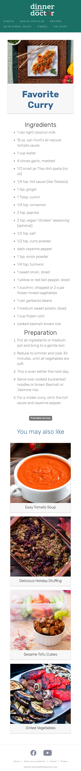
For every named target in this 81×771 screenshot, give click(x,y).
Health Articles (32, 21)
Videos (42, 26)
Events (9, 21)
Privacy (64, 761)
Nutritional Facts (17, 26)
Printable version (40, 418)
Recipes (56, 21)
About (16, 761)
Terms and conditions (34, 761)
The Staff (60, 26)
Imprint (53, 761)
